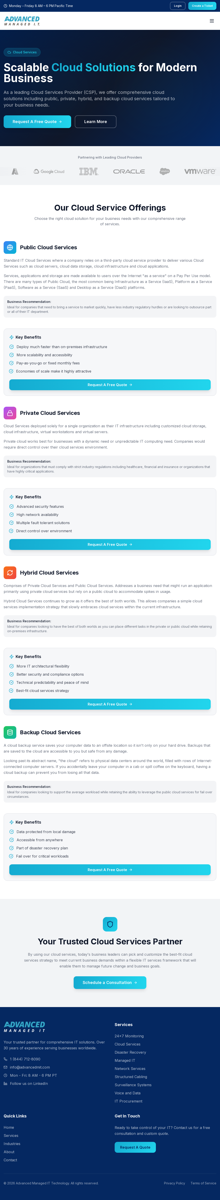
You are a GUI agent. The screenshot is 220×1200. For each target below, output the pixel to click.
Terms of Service (203, 1183)
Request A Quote (135, 1147)
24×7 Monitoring (129, 1036)
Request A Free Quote (37, 121)
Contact (10, 1160)
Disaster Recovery (130, 1052)
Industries (12, 1143)
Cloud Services (127, 1044)
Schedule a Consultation (110, 982)
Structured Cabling (131, 1076)
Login (177, 5)
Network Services (130, 1068)
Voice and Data (127, 1093)
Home (9, 1127)
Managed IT (125, 1060)
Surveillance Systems (133, 1085)
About (9, 1152)
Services (11, 1135)
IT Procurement (128, 1101)
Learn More (95, 121)
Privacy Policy (174, 1183)
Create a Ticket (202, 5)
